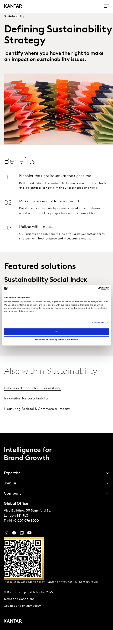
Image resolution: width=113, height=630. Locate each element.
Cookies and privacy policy (22, 606)
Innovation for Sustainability (26, 398)
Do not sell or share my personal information (56, 340)
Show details (97, 323)
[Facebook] (14, 533)
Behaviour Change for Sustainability (32, 388)
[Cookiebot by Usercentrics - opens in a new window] (90, 288)
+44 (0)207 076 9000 (22, 521)
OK (56, 332)
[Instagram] (6, 533)
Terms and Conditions (19, 599)
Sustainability (14, 16)
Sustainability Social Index (45, 280)
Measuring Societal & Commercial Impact (37, 409)
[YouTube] (21, 533)
